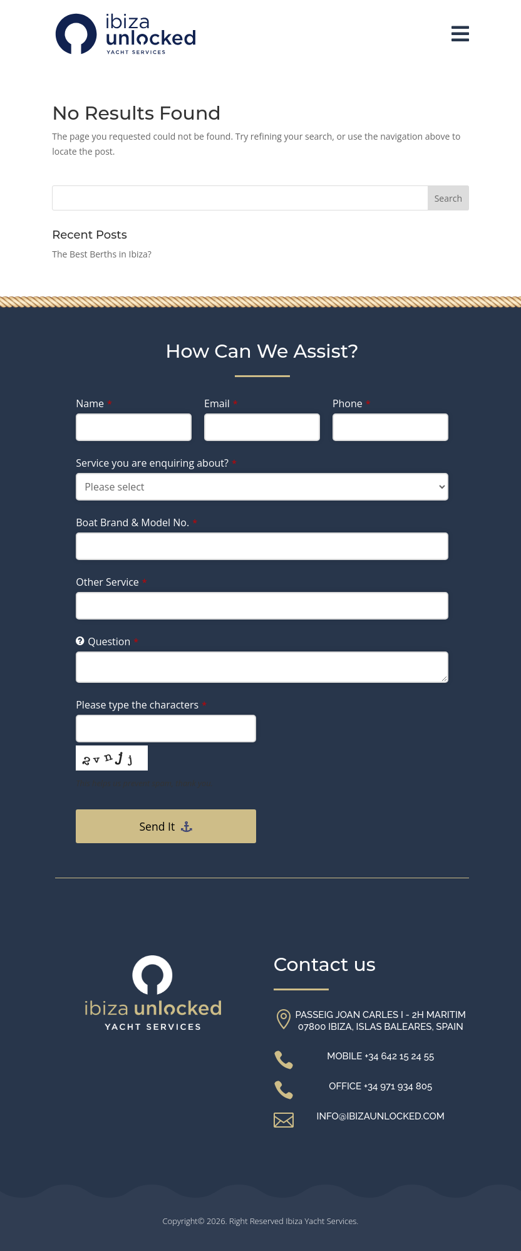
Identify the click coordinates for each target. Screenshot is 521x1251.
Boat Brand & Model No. (136, 522)
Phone (352, 403)
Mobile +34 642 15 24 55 (380, 1056)
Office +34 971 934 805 (380, 1086)
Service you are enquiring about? (156, 463)
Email (221, 403)
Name (94, 403)
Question (113, 641)
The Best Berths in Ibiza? (102, 254)
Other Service (111, 582)
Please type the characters (141, 705)
